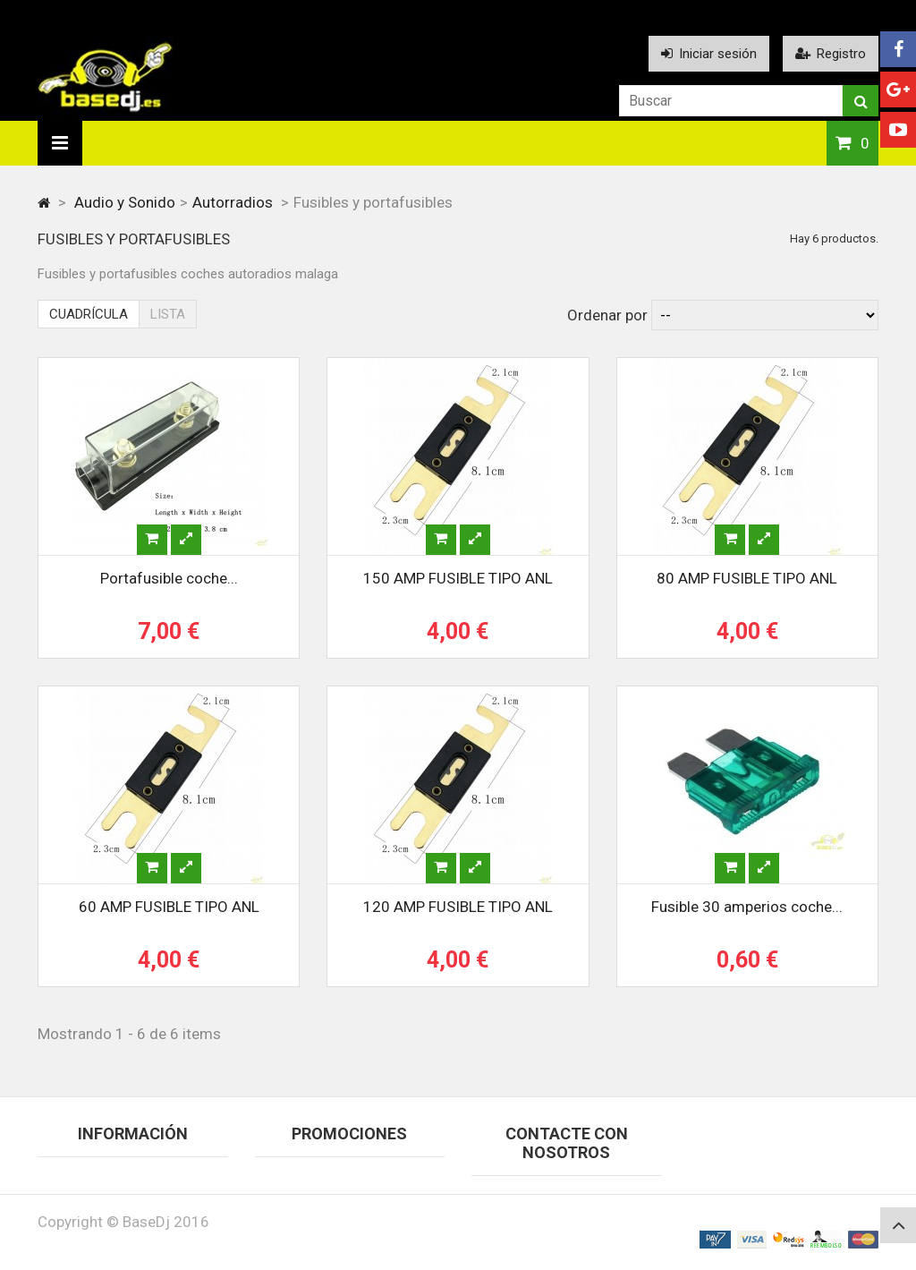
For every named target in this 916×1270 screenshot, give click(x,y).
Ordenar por (607, 315)
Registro (830, 54)
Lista (167, 314)
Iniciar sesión (709, 54)
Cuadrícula (88, 314)
